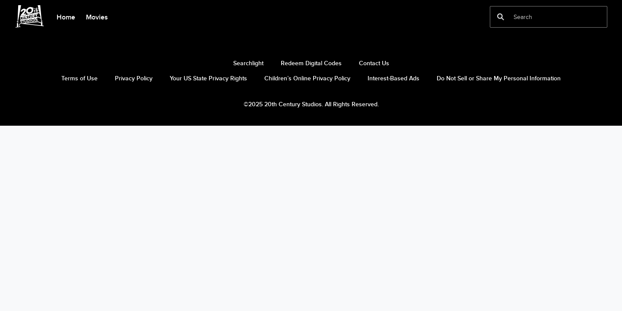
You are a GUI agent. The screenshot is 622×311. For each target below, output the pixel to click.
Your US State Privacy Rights (208, 78)
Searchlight (248, 63)
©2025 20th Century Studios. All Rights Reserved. (311, 104)
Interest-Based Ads (393, 78)
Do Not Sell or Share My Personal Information (499, 78)
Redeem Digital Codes (311, 63)
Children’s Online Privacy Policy (307, 78)
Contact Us (374, 63)
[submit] (500, 16)
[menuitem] (66, 16)
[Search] (542, 16)
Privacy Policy (133, 78)
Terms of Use (79, 78)
